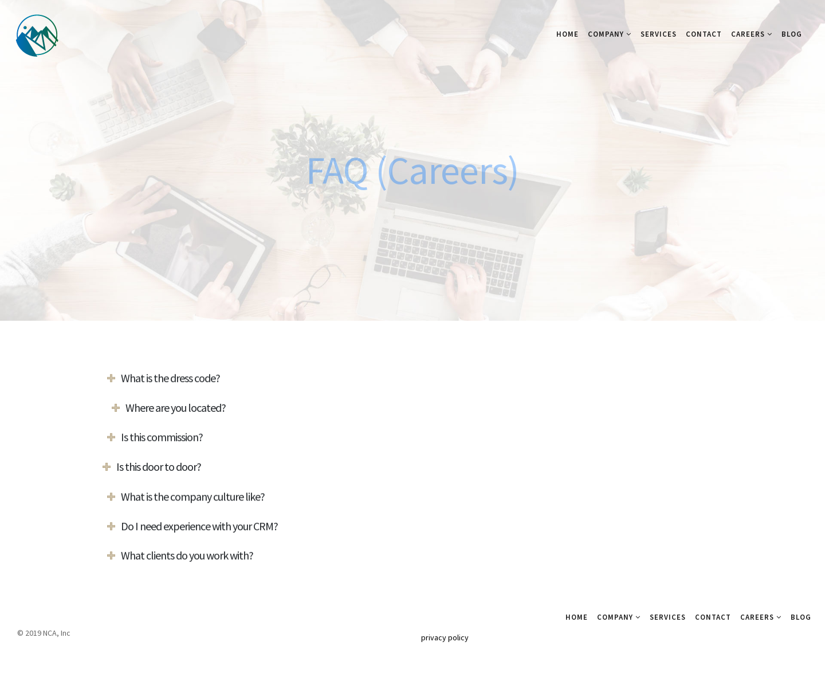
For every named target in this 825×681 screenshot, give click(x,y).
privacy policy (445, 637)
